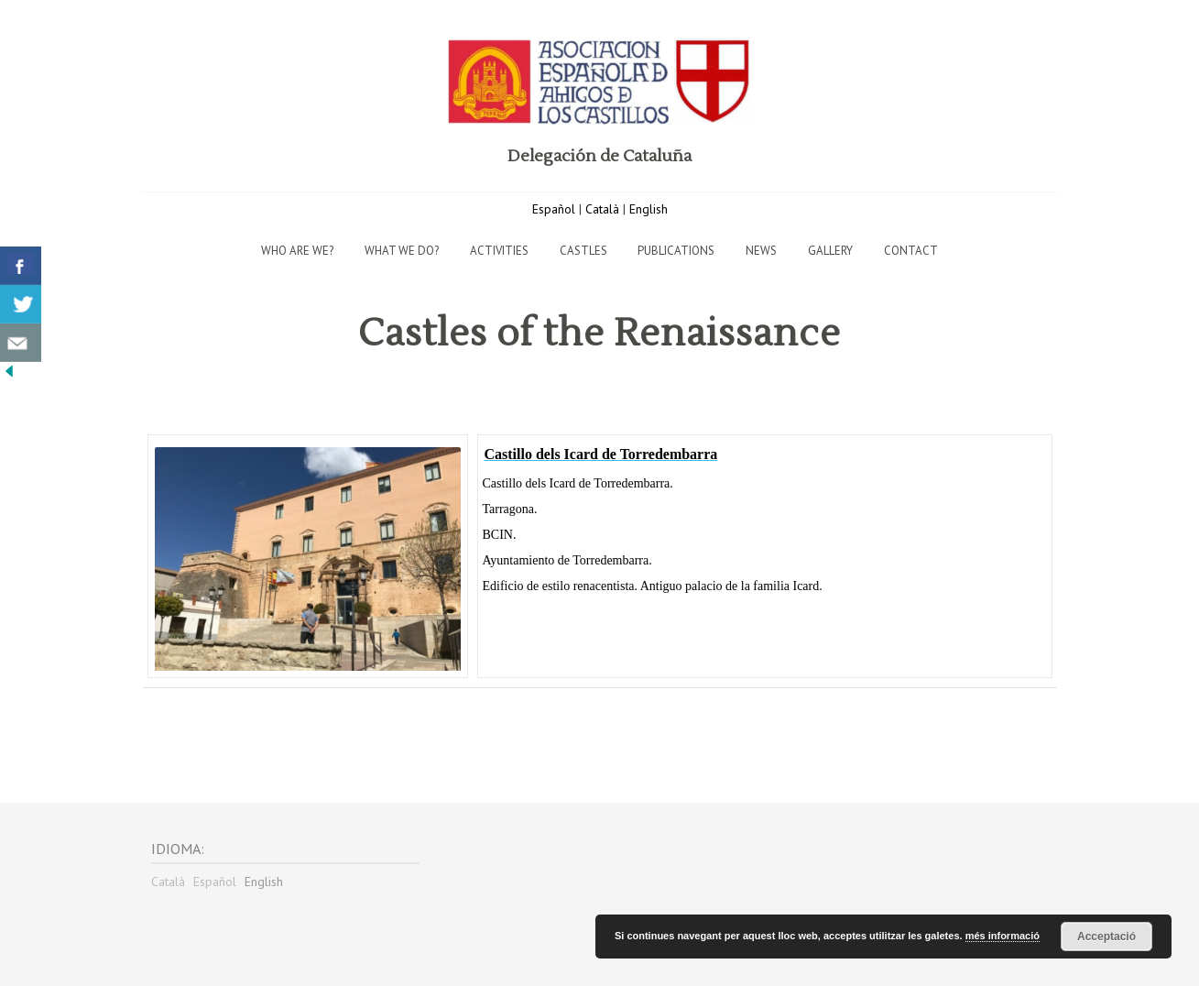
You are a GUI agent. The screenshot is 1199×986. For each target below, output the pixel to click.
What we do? (402, 250)
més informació (1002, 935)
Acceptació (1106, 936)
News (761, 250)
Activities (499, 250)
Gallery (830, 250)
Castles (583, 250)
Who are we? (297, 250)
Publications (676, 250)
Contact (911, 250)
